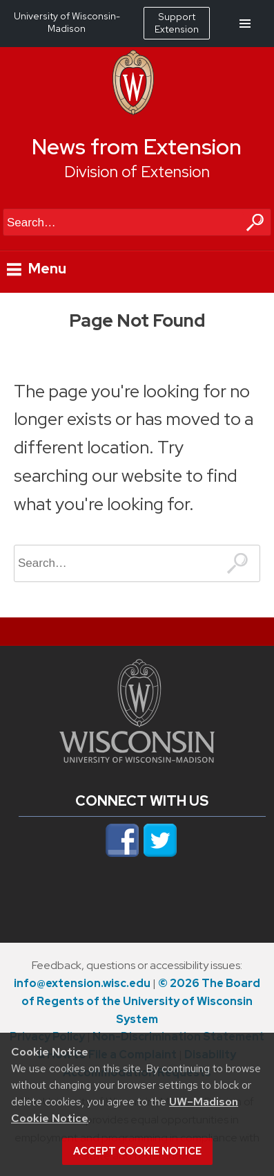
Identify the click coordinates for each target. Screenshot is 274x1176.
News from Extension (137, 146)
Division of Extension (137, 171)
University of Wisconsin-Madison (67, 22)
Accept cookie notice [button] (137, 1151)
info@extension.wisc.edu (82, 983)
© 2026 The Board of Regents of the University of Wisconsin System (140, 1001)
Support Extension (177, 22)
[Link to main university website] (137, 758)
